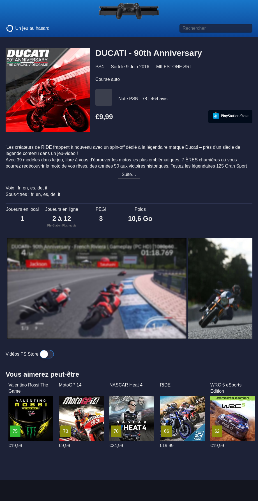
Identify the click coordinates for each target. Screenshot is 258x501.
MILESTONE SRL (174, 66)
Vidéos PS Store (30, 354)
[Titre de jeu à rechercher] (215, 28)
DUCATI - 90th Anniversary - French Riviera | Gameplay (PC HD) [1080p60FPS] (95, 246)
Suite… (129, 174)
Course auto (107, 79)
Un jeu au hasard (27, 28)
